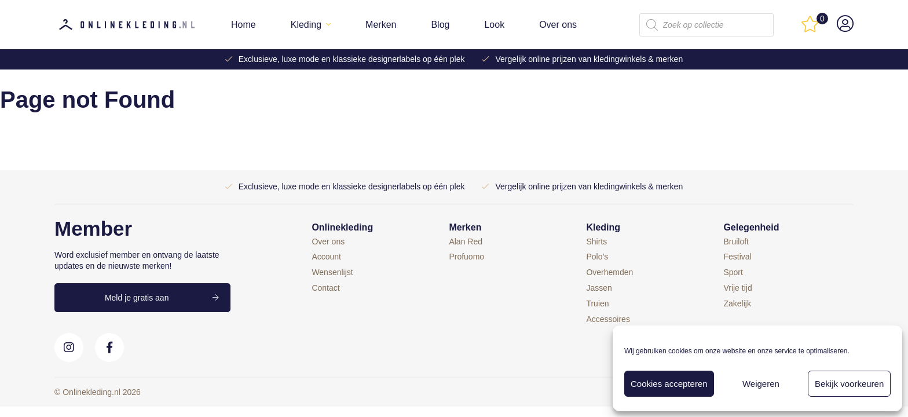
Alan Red (465, 241)
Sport (732, 272)
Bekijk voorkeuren (849, 384)
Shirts (596, 241)
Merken (380, 25)
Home (243, 25)
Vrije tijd (737, 287)
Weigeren (760, 384)
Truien (597, 303)
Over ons (558, 25)
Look (494, 25)
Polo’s (597, 256)
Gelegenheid (751, 227)
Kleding (306, 25)
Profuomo (466, 256)
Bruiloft (736, 241)
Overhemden (609, 272)
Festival (737, 256)
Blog (440, 25)
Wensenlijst (332, 272)
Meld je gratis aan (137, 297)
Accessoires (607, 319)
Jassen (599, 287)
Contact (325, 287)
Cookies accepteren (669, 384)
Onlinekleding (342, 227)
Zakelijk (736, 303)
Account (326, 256)
